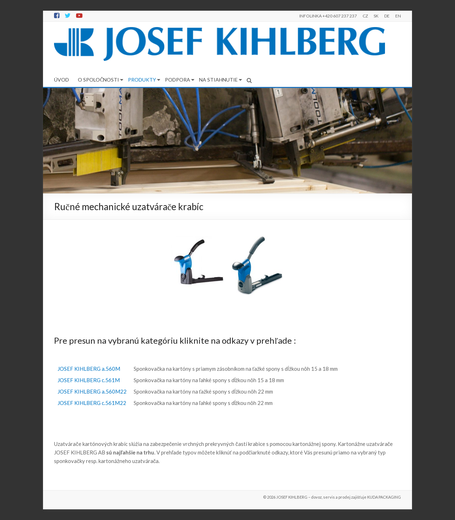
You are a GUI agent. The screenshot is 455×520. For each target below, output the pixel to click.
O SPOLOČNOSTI (98, 80)
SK (376, 16)
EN (398, 16)
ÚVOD (61, 80)
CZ (365, 16)
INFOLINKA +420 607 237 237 (328, 16)
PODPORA (177, 80)
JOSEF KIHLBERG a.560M (89, 368)
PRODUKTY (142, 80)
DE (387, 16)
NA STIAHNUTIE (218, 80)
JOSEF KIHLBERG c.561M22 (92, 403)
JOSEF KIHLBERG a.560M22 (92, 391)
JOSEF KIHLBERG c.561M (89, 380)
